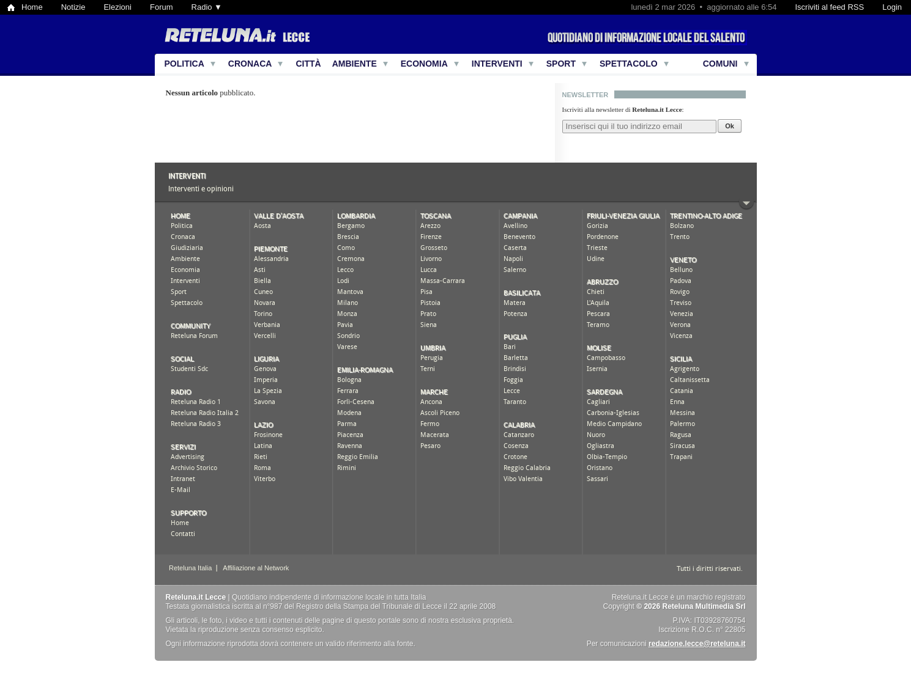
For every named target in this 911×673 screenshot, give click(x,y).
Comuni (720, 63)
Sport (561, 63)
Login (892, 7)
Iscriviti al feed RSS (829, 7)
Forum (161, 7)
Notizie (73, 7)
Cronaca (250, 63)
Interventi (497, 63)
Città (308, 63)
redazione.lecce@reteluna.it (697, 643)
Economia (424, 63)
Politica (184, 63)
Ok (729, 126)
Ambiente (354, 63)
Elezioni (117, 7)
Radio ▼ (206, 7)
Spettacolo (629, 63)
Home (32, 7)
